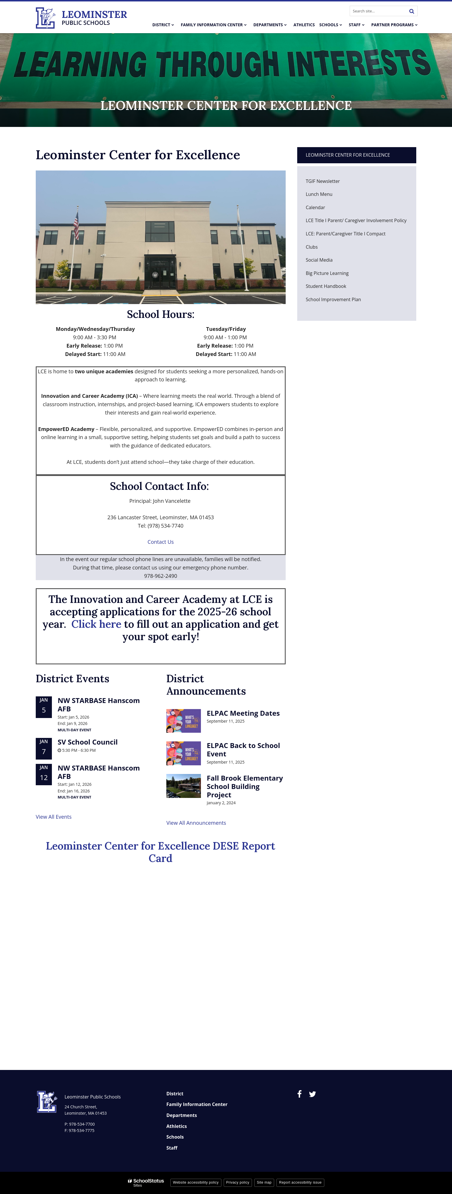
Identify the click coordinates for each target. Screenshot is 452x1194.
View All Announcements (196, 822)
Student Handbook (335, 287)
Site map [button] (264, 1182)
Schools (175, 1137)
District (174, 1093)
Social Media (319, 260)
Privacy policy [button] (237, 1182)
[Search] (411, 11)
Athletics (176, 1126)
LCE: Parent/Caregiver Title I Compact (346, 233)
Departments (181, 1115)
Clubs (321, 248)
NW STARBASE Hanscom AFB (99, 704)
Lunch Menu (328, 195)
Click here (96, 624)
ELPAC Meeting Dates (243, 713)
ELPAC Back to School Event (243, 749)
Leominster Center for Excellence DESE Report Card (160, 852)
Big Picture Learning (336, 274)
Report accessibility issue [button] (300, 1182)
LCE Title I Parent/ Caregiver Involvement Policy (356, 220)
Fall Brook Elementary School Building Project (245, 786)
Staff (171, 1148)
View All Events (53, 816)
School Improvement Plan (333, 299)
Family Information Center (196, 1104)
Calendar (315, 207)
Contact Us (161, 541)
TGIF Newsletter (323, 181)
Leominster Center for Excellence (348, 155)
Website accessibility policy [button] (196, 1182)
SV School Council (88, 742)
